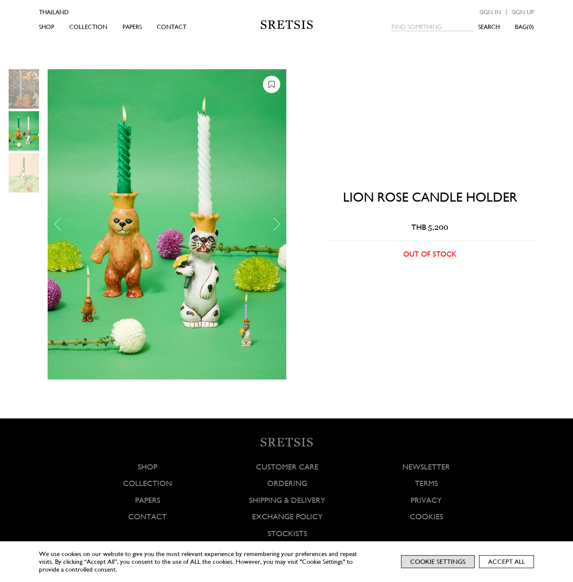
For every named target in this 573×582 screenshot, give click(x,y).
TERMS (426, 483)
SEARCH (489, 26)
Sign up (522, 12)
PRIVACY (426, 500)
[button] (60, 224)
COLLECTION (88, 26)
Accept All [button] (506, 561)
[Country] (66, 12)
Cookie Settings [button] (438, 561)
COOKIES (426, 516)
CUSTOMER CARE (287, 466)
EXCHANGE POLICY (287, 516)
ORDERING (287, 483)
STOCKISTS (287, 533)
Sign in (490, 12)
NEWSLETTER (426, 466)
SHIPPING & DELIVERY (287, 500)
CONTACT (171, 26)
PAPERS (132, 26)
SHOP (46, 26)
